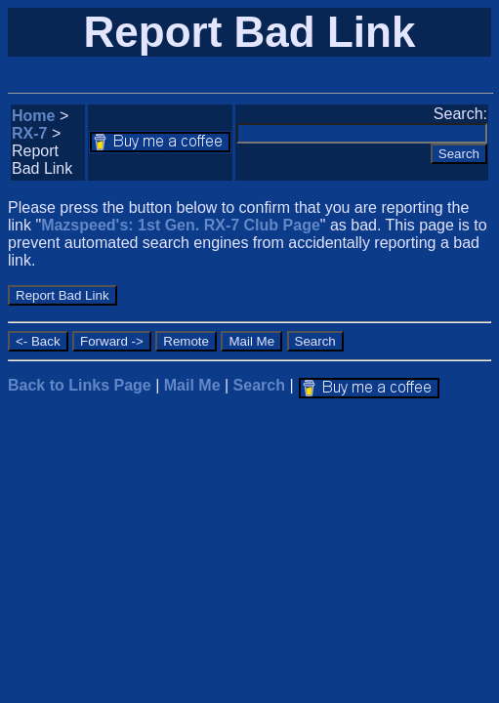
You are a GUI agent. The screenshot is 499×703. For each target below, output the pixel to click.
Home (33, 115)
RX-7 (29, 133)
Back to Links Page (79, 385)
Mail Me (192, 385)
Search (259, 385)
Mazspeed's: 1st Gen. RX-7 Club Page (180, 225)
